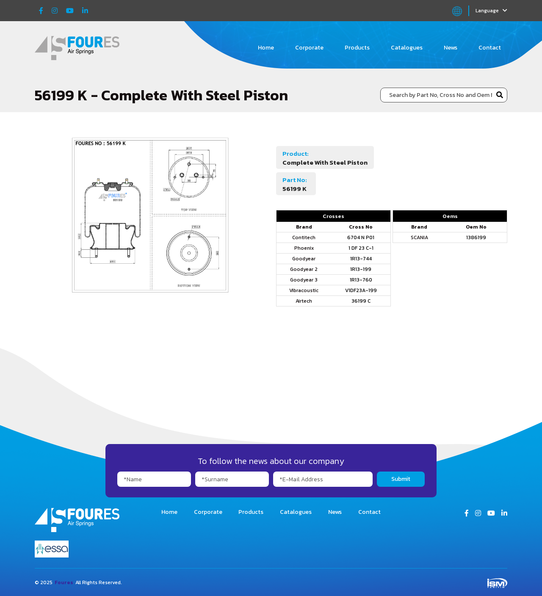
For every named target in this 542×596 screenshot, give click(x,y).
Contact (489, 47)
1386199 (476, 237)
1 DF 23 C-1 (360, 248)
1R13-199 (360, 269)
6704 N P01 (360, 237)
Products (357, 47)
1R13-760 (361, 280)
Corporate (309, 47)
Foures (64, 582)
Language (491, 10)
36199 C (361, 301)
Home (266, 47)
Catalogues (407, 47)
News (450, 47)
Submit (400, 479)
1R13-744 (361, 258)
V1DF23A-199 (361, 290)
